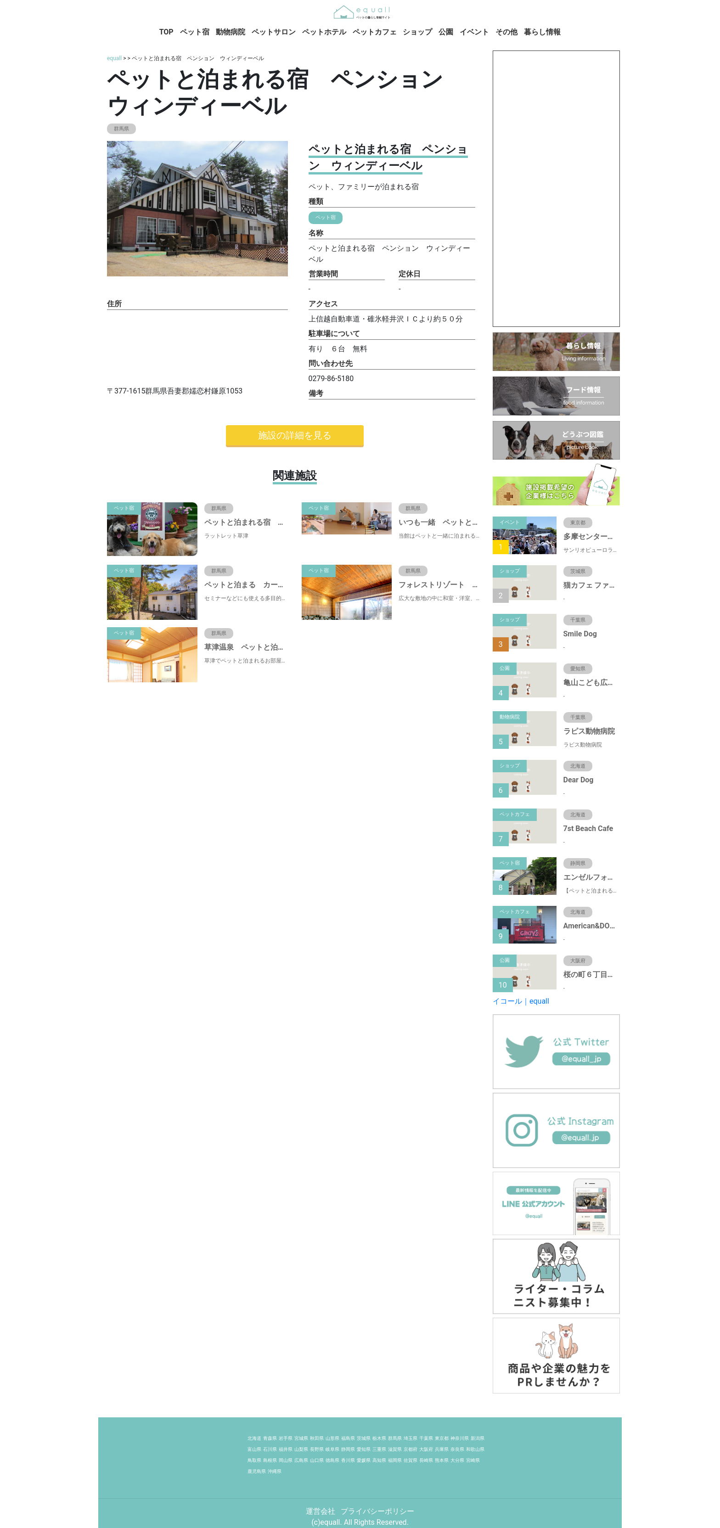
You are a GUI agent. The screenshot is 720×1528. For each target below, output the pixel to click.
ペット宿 (194, 32)
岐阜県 (332, 1449)
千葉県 (426, 1438)
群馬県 (395, 1438)
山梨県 (301, 1449)
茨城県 (364, 1438)
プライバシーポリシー (377, 1511)
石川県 (270, 1449)
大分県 (457, 1460)
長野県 (317, 1449)
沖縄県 (274, 1471)
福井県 (285, 1449)
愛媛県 (364, 1460)
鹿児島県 (257, 1471)
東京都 (442, 1438)
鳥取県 (254, 1460)
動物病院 (230, 32)
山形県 (332, 1438)
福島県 (348, 1438)
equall (114, 58)
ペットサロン (274, 32)
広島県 (301, 1460)
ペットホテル (324, 32)
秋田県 (317, 1438)
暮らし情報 (542, 32)
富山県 (254, 1449)
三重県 (379, 1449)
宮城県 (301, 1438)
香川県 (348, 1460)
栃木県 (379, 1438)
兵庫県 (442, 1449)
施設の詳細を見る (295, 435)
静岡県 (348, 1449)
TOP (166, 32)
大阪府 (426, 1449)
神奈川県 (459, 1438)
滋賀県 (395, 1449)
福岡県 (395, 1460)
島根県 (270, 1460)
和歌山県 (475, 1449)
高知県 (379, 1460)
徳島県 (332, 1460)
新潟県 (477, 1438)
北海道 (254, 1438)
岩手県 (285, 1438)
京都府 (410, 1449)
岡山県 (285, 1460)
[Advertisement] (556, 188)
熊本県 (442, 1460)
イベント (474, 32)
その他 (506, 32)
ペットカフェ (375, 32)
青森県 (270, 1438)
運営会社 (321, 1511)
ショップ (417, 32)
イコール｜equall (521, 1001)
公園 (446, 32)
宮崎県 (473, 1460)
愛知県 (364, 1449)
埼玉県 (410, 1438)
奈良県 (457, 1449)
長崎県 (426, 1460)
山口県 (317, 1460)
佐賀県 (410, 1460)
